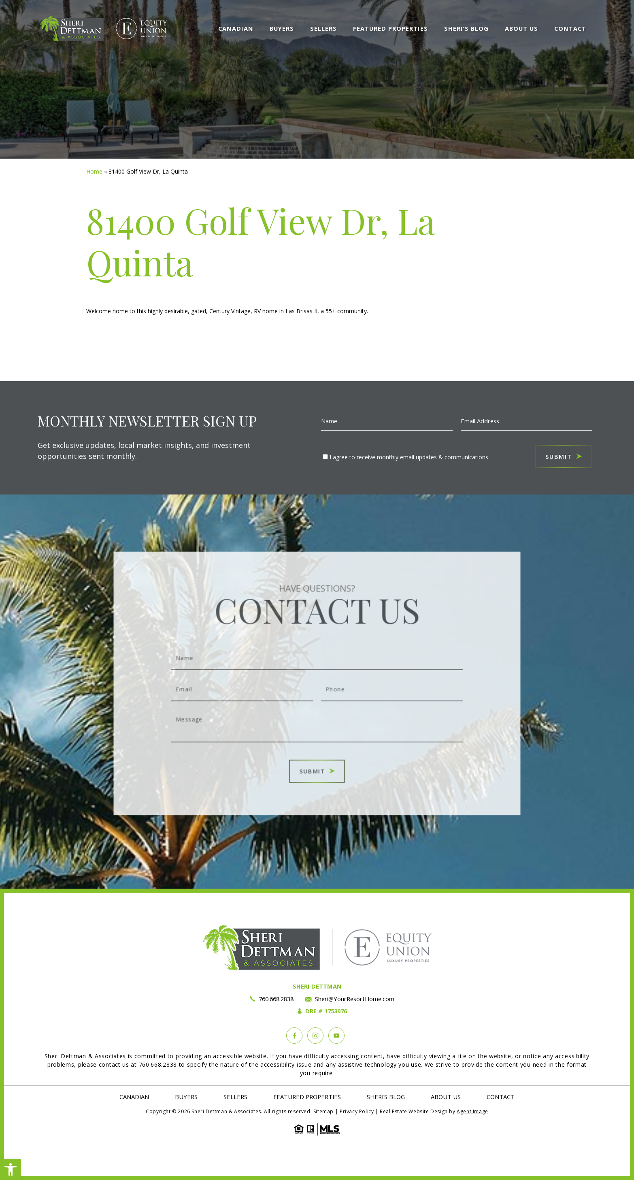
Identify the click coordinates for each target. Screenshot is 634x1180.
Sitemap (323, 1111)
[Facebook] (294, 1035)
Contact (570, 28)
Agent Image (472, 1111)
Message (317, 717)
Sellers (323, 28)
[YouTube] (336, 1035)
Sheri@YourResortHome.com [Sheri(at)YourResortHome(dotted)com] (354, 999)
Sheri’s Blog (466, 28)
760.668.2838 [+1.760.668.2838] (276, 999)
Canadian (235, 28)
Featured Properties (390, 28)
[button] (10, 1169)
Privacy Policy (357, 1111)
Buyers (282, 28)
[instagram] (315, 1035)
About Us (521, 28)
